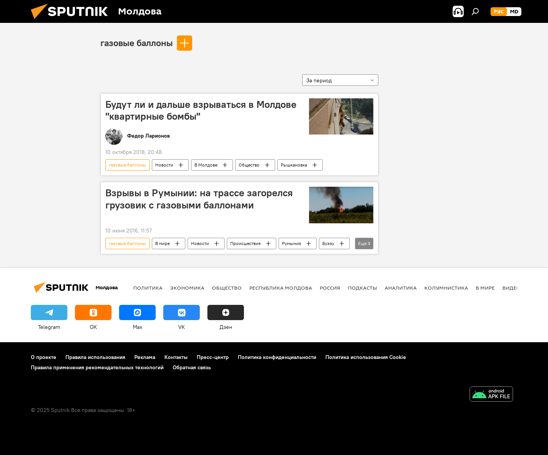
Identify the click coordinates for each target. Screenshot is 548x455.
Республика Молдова (280, 287)
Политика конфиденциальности (277, 357)
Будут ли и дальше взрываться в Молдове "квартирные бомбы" (200, 110)
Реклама (144, 357)
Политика (147, 287)
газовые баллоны (136, 42)
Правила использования (95, 357)
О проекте (43, 357)
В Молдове (205, 165)
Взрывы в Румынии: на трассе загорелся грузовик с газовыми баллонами (199, 199)
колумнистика (446, 287)
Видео (511, 287)
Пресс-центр (213, 357)
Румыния (291, 243)
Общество (249, 165)
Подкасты (362, 287)
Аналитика (401, 287)
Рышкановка (294, 165)
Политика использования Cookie (365, 357)
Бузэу (328, 243)
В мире (162, 243)
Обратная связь (192, 367)
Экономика (187, 287)
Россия (330, 287)
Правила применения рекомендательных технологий (97, 367)
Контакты (176, 357)
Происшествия (245, 243)
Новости (164, 165)
